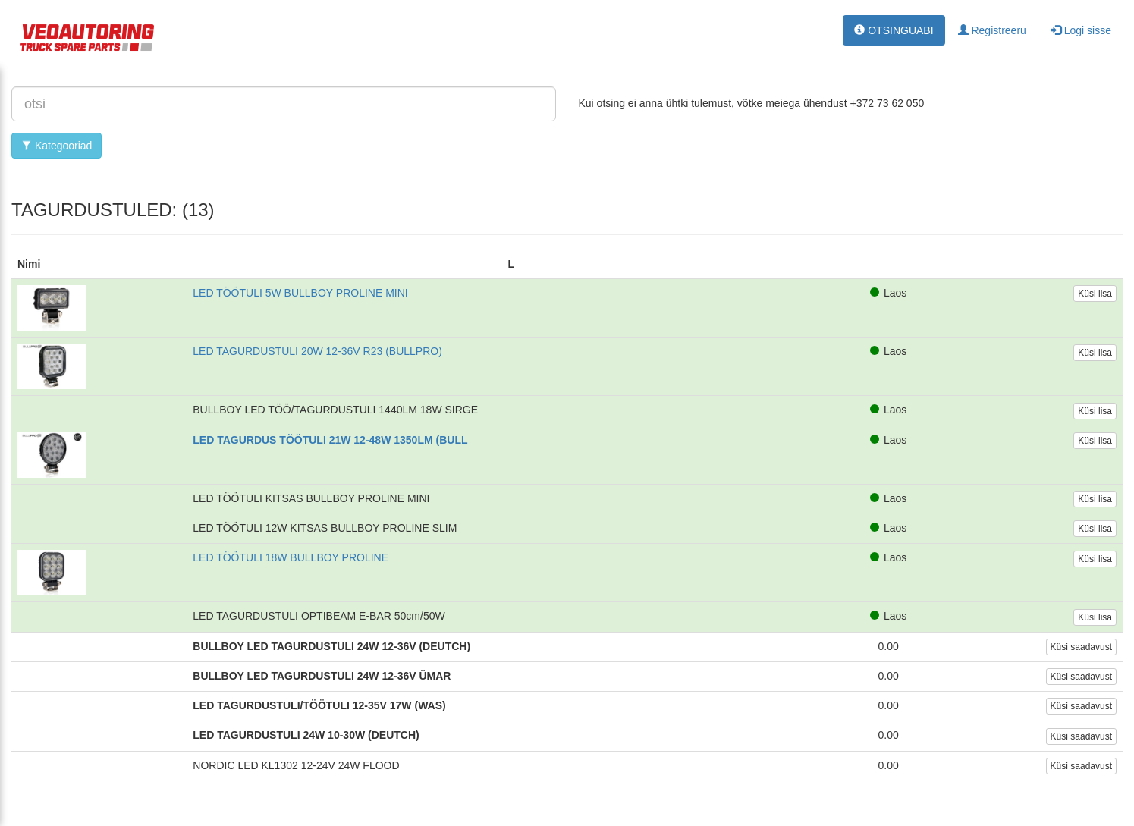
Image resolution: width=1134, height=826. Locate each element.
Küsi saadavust (1081, 647)
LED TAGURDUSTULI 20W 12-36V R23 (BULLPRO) (317, 351)
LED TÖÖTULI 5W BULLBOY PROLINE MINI (300, 293)
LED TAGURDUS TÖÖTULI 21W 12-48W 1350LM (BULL (330, 440)
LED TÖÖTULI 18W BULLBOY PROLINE (290, 557)
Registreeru (992, 30)
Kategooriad (56, 146)
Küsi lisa (1095, 293)
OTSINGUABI (893, 30)
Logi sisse (1081, 30)
